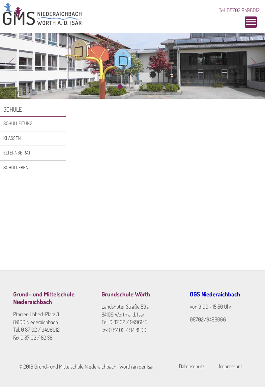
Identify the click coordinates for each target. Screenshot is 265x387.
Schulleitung (18, 123)
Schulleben (15, 167)
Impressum (230, 366)
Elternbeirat (17, 152)
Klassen (12, 138)
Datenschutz (192, 366)
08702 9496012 (243, 10)
